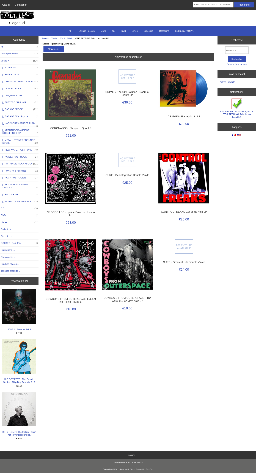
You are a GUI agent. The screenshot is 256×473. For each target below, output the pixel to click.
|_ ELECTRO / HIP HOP (19, 102)
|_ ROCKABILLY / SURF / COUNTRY (19, 186)
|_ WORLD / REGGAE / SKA (19, 201)
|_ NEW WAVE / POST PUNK (19, 150)
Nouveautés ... (8, 257)
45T (71, 31)
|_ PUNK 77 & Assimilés (19, 170)
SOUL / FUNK (66, 38)
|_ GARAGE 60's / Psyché (19, 116)
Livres (135, 31)
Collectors (148, 31)
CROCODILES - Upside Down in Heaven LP (71, 213)
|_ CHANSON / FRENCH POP (19, 81)
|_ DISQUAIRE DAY (19, 95)
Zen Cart (149, 469)
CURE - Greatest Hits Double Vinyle (184, 262)
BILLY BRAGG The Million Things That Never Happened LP (19, 414)
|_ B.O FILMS (19, 67)
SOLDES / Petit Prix (184, 31)
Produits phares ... (10, 264)
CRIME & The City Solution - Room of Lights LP (127, 93)
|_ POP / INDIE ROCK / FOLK (19, 163)
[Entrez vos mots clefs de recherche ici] (213, 4)
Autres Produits (227, 82)
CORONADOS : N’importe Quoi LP (70, 128)
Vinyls (54, 38)
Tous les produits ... (10, 271)
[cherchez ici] (237, 50)
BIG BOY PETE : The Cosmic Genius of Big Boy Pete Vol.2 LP (19, 361)
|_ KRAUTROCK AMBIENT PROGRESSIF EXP (19, 132)
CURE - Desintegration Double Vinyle (127, 175)
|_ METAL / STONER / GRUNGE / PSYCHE (19, 141)
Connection (21, 4)
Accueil (6, 4)
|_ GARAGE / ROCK (19, 109)
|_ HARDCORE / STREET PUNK (19, 124)
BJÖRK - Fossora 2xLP (19, 310)
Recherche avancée (237, 64)
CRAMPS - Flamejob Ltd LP (184, 116)
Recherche (237, 40)
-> (19, 60)
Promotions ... (8, 250)
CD (113, 31)
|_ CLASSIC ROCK (19, 88)
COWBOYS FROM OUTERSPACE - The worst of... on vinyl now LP (127, 299)
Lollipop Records (87, 31)
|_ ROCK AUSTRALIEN (19, 177)
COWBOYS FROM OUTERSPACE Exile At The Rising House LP (71, 300)
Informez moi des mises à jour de (237, 108)
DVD (123, 31)
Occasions (164, 31)
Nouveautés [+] (19, 280)
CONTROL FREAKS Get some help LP (184, 211)
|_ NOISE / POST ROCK (19, 156)
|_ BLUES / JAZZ (19, 74)
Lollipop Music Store (126, 469)
